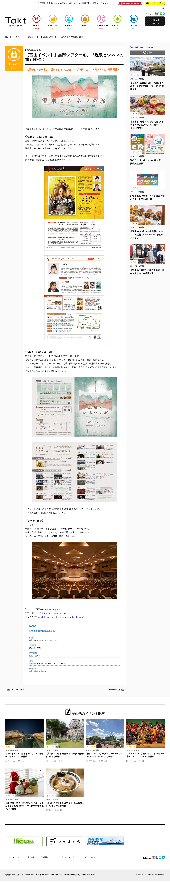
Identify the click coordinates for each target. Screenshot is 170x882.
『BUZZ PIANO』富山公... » (113, 690)
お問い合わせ (90, 858)
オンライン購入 (154, 3)
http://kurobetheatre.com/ (55, 613)
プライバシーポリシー (70, 858)
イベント (19, 37)
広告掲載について (47, 858)
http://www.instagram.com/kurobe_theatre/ (62, 617)
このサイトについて (13, 858)
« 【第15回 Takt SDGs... (18, 690)
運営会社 (31, 858)
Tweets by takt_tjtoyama (141, 47)
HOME (8, 37)
